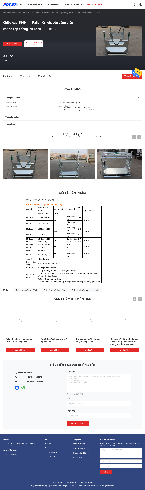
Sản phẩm (12, 13)
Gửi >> (106, 472)
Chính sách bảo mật (86, 482)
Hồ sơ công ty (49, 443)
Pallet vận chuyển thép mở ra (54, 290)
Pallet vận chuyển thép (25, 13)
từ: (69, 399)
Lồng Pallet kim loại (78, 448)
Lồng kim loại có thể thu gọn (81, 453)
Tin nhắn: (71, 372)
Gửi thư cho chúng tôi (34, 43)
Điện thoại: (72, 411)
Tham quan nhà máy (51, 448)
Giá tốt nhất (12, 44)
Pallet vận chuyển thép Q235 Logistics (85, 290)
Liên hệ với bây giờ (78, 423)
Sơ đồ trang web (58, 482)
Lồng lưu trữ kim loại (78, 444)
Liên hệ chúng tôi (50, 457)
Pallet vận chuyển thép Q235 (26, 290)
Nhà (4, 13)
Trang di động (71, 482)
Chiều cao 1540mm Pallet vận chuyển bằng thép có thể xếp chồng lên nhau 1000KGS (124, 342)
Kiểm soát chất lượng (51, 452)
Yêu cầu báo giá (132, 76)
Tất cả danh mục (77, 457)
